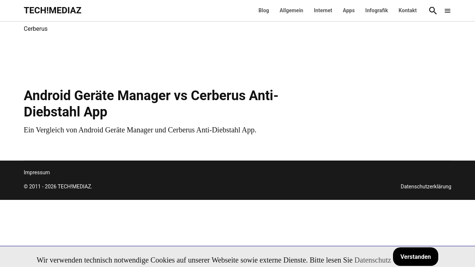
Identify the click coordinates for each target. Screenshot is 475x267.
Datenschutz (372, 260)
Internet (323, 10)
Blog (264, 10)
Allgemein (292, 10)
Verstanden (415, 256)
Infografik (376, 10)
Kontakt (408, 10)
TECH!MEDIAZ (53, 10)
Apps (349, 10)
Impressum (37, 172)
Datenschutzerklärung (426, 186)
